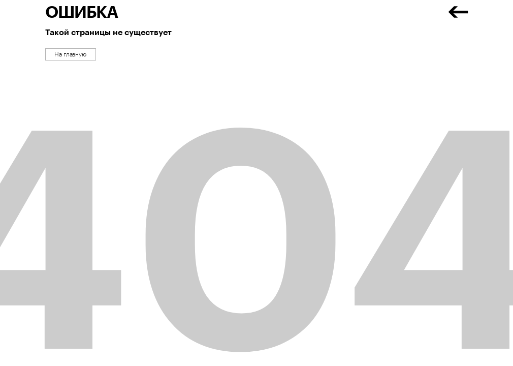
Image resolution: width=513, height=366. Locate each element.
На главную (70, 54)
